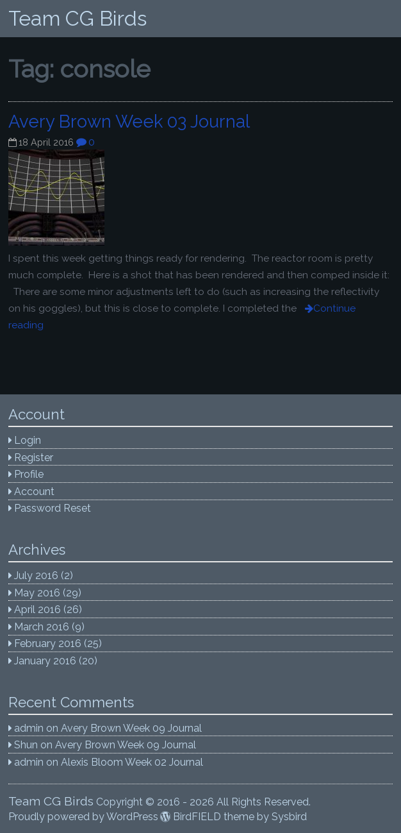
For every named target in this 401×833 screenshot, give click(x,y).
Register (33, 457)
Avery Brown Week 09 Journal (131, 728)
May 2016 (37, 593)
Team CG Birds (77, 18)
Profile (29, 474)
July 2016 (36, 575)
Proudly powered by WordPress (83, 817)
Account (34, 491)
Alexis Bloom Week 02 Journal (132, 762)
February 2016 (47, 643)
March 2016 (41, 627)
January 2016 (45, 661)
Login (27, 440)
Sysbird (289, 817)
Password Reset (52, 508)
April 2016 (37, 609)
